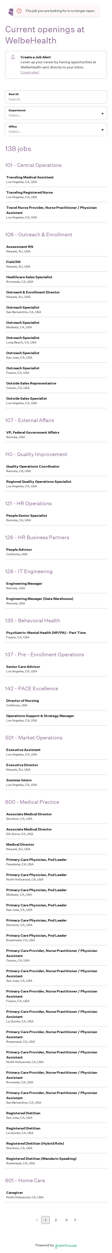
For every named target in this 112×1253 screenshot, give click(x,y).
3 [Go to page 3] (66, 1220)
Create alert (30, 72)
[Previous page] (37, 1220)
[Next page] (75, 1220)
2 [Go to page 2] (56, 1220)
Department (17, 110)
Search (14, 94)
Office (13, 126)
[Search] (56, 99)
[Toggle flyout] (102, 113)
